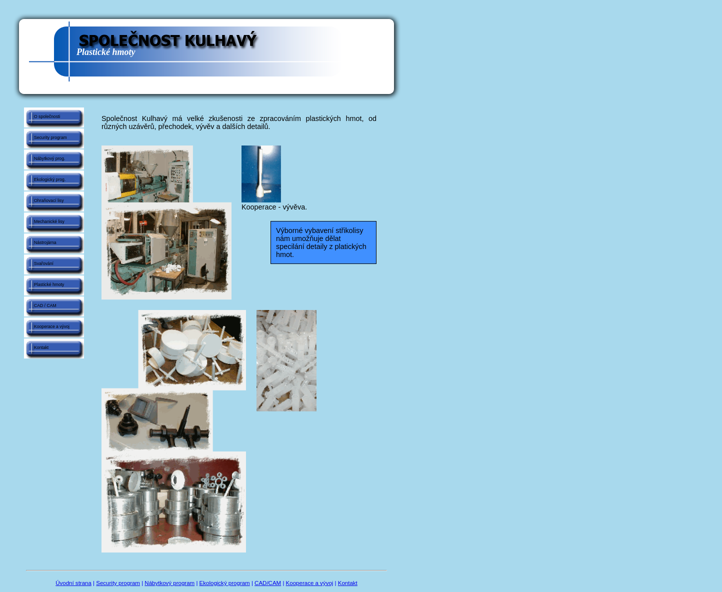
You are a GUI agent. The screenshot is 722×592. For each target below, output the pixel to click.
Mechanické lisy (49, 221)
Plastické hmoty (49, 284)
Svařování (44, 263)
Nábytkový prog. (49, 158)
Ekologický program (225, 583)
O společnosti (47, 116)
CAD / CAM (45, 305)
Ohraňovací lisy (49, 200)
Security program (50, 137)
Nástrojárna (45, 242)
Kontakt (41, 347)
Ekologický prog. (50, 179)
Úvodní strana (74, 583)
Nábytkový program (169, 583)
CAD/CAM (267, 583)
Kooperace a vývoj (52, 326)
